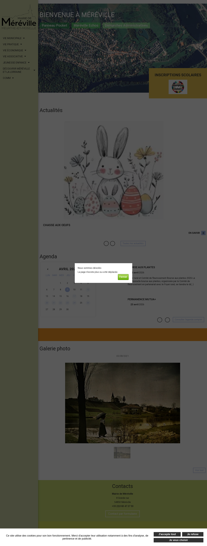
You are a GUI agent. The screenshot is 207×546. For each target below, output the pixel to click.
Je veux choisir (178, 540)
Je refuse (193, 534)
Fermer (123, 277)
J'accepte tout (167, 534)
